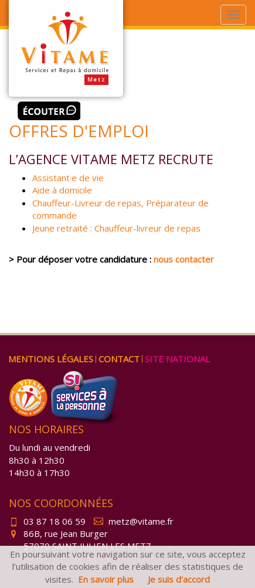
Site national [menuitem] (177, 359)
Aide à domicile (62, 190)
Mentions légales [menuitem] (50, 359)
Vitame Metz (66, 48)
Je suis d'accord (179, 579)
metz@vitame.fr (134, 521)
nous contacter (184, 259)
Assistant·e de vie (68, 177)
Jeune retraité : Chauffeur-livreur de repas (116, 228)
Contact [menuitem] (119, 359)
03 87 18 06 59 (47, 521)
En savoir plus (106, 579)
